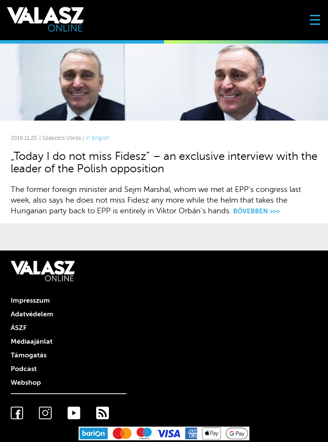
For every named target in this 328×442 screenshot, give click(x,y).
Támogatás (29, 355)
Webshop (26, 382)
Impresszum (30, 300)
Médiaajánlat (32, 341)
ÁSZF (18, 328)
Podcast (24, 369)
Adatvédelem (32, 314)
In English (97, 138)
